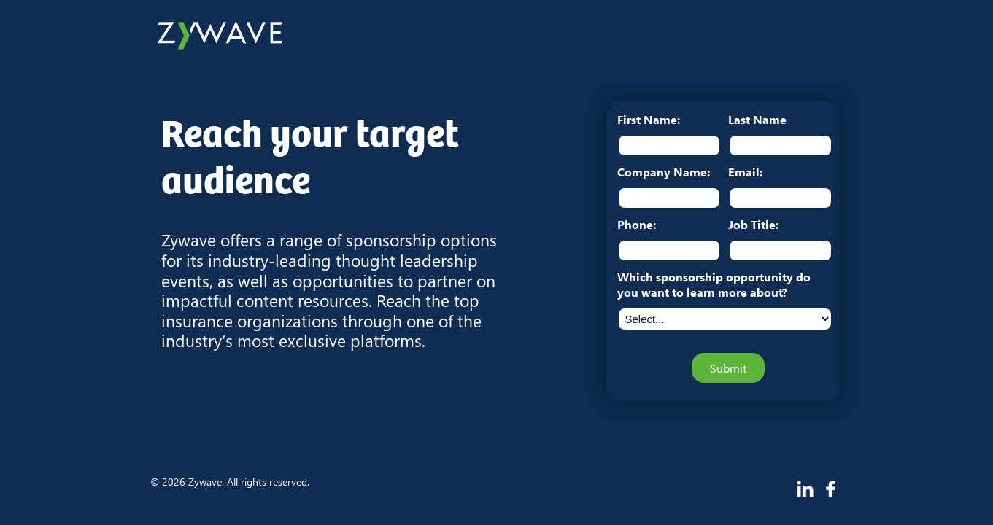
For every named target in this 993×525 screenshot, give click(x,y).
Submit (728, 368)
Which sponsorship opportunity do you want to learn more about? (714, 284)
